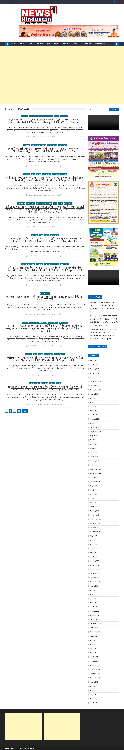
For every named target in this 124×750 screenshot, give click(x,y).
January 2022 (94, 565)
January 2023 (94, 515)
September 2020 (95, 632)
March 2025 (94, 415)
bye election (21, 204)
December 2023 (95, 469)
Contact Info (100, 44)
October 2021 (94, 578)
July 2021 (93, 590)
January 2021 (94, 615)
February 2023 (94, 511)
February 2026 (95, 369)
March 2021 (93, 607)
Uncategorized (44, 295)
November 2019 (95, 674)
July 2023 (93, 490)
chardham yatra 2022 (27, 266)
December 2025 (95, 377)
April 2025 (93, 411)
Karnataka (44, 386)
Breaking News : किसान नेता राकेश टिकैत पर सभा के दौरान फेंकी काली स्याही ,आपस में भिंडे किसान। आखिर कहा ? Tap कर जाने (45, 392)
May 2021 (93, 599)
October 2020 (94, 628)
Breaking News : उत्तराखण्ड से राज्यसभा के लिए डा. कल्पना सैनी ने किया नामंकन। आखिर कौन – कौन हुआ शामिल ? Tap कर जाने (45, 121)
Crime (48, 44)
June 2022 (93, 544)
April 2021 (93, 603)
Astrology (88, 44)
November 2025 (95, 381)
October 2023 (94, 477)
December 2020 (95, 619)
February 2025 (94, 419)
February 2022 (94, 561)
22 (19, 414)
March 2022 (94, 557)
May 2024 (93, 448)
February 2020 (95, 661)
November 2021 (95, 573)
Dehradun (25, 116)
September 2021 (95, 582)
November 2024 (95, 432)
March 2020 (94, 657)
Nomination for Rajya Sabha (38, 116)
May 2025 (93, 407)
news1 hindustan (44, 137)
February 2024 (95, 461)
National (21, 44)
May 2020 (93, 649)
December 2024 (95, 427)
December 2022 (95, 519)
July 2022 (93, 540)
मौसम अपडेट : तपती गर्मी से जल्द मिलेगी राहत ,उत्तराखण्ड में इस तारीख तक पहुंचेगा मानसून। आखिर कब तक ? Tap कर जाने (45, 362)
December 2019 (95, 669)
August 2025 (94, 394)
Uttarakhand (64, 116)
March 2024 (94, 457)
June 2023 (93, 494)
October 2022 (94, 528)
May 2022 (93, 548)
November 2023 (95, 473)
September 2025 (95, 390)
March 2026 (94, 365)
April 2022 (93, 553)
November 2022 (95, 523)
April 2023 (93, 503)
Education (66, 44)
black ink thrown (34, 386)
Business (56, 44)
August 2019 (94, 682)
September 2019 (95, 678)
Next (24, 414)
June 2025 (93, 402)
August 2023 (94, 486)
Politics (40, 44)
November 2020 (95, 624)
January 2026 (94, 373)
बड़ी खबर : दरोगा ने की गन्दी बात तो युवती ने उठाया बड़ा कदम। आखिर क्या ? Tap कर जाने (45, 301)
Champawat (30, 204)
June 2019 (93, 690)
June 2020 (93, 644)
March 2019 (94, 703)
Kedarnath (40, 266)
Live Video (77, 44)
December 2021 (95, 569)
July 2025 (93, 398)
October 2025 (94, 386)
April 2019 (93, 699)
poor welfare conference (38, 145)
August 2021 (94, 586)
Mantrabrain (31, 748)
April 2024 (93, 452)
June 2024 (93, 444)
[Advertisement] (58, 75)
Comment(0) (58, 137)
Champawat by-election (43, 204)
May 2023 (93, 498)
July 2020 (93, 640)
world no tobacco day (59, 175)
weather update (59, 357)
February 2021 (94, 611)
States (30, 44)
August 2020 (94, 636)
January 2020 (94, 665)
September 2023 (95, 482)
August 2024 (94, 436)
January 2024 (94, 465)
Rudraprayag (49, 266)
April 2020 (93, 653)
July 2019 (93, 686)
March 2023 (94, 507)
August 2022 (94, 536)
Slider (50, 116)
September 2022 (95, 532)
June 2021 (93, 594)
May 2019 (93, 695)
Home (13, 44)
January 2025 (94, 423)
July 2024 (93, 440)
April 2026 (93, 361)
